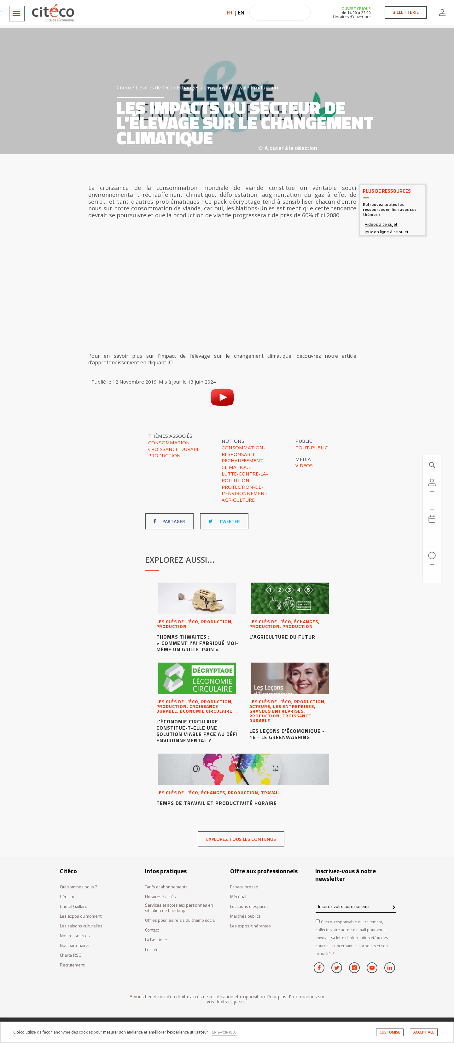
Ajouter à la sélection (288, 148)
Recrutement (72, 965)
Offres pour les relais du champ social (180, 920)
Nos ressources (75, 936)
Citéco (124, 87)
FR (229, 12)
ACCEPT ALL (423, 1032)
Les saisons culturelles (81, 926)
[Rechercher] (432, 537)
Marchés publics (245, 916)
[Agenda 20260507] (432, 519)
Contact (152, 930)
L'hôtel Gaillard (73, 906)
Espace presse (244, 887)
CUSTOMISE (390, 1032)
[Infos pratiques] (432, 555)
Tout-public (311, 447)
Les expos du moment (81, 916)
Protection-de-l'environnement (245, 490)
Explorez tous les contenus (241, 839)
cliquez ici (237, 1002)
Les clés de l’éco (154, 87)
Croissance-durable (175, 449)
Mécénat (238, 897)
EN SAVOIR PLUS (224, 1032)
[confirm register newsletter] (393, 907)
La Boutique (156, 940)
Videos (304, 465)
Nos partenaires (75, 946)
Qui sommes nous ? (78, 887)
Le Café (152, 950)
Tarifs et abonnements (166, 887)
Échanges (188, 87)
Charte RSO (71, 955)
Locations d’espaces (249, 906)
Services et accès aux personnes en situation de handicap (179, 908)
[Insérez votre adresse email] (356, 906)
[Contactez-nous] (432, 574)
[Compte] (432, 482)
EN (241, 12)
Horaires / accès (160, 897)
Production (264, 87)
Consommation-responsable (243, 450)
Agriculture (238, 500)
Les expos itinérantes (250, 926)
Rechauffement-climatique (243, 463)
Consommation (169, 442)
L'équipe (68, 897)
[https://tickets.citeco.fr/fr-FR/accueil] (432, 501)
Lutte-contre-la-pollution (245, 476)
